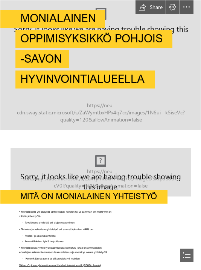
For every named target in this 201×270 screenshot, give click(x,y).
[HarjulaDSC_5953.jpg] (100, 168)
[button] (151, 7)
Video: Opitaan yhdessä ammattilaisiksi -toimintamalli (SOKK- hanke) (60, 265)
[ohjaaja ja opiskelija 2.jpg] (100, 65)
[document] (100, 135)
